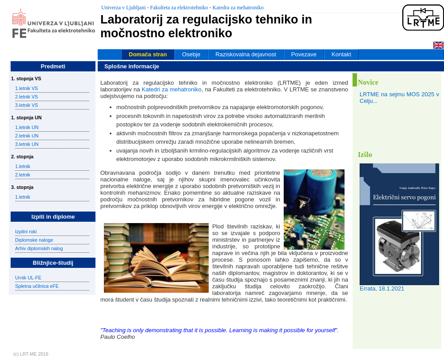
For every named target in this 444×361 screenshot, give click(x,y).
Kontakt (341, 54)
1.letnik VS (26, 88)
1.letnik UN (27, 127)
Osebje (191, 54)
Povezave (304, 54)
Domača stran (148, 54)
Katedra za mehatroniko (238, 7)
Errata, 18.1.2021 (382, 288)
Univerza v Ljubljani (123, 7)
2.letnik (22, 174)
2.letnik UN (27, 135)
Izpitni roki (26, 231)
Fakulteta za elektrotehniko (179, 7)
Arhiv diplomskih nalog (39, 248)
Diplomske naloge (34, 240)
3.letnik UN (27, 144)
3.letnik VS (26, 105)
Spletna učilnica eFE (37, 286)
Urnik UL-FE (28, 277)
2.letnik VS (26, 96)
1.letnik (22, 166)
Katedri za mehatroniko (171, 89)
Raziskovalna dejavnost (245, 54)
